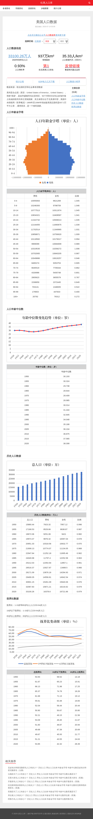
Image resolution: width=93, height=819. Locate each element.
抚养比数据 (76, 107)
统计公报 (57, 8)
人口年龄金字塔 (78, 96)
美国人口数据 (46, 22)
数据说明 (55, 814)
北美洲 (38, 41)
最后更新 (48, 814)
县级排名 (32, 8)
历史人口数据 (77, 103)
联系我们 (63, 814)
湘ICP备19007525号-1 (36, 814)
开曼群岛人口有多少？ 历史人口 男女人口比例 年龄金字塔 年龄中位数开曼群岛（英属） (44, 781)
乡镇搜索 (44, 8)
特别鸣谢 (78, 814)
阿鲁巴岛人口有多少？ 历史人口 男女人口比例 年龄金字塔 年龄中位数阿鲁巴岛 (40, 799)
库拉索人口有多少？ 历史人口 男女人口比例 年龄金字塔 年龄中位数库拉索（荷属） (42, 795)
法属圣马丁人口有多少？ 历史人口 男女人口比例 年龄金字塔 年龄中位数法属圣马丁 (42, 774)
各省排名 (6, 8)
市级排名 (19, 8)
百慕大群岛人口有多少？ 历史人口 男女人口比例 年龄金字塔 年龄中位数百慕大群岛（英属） (46, 778)
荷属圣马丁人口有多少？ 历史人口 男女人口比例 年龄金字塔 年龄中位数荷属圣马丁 (42, 792)
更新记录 (70, 814)
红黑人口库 (46, 2)
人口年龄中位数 (78, 99)
